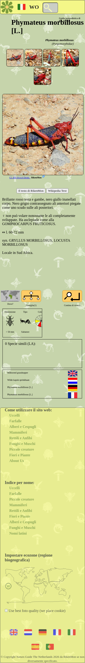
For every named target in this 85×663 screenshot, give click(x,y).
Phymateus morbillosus (59, 40)
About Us (16, 461)
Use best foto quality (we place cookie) (37, 611)
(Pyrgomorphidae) (63, 43)
